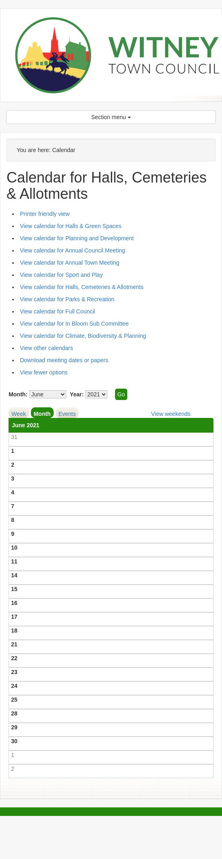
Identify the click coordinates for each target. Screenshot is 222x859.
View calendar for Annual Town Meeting (70, 262)
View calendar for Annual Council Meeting (72, 250)
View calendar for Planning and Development (77, 238)
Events (67, 414)
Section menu (111, 117)
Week (18, 414)
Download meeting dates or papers (64, 360)
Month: (18, 394)
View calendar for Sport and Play (61, 275)
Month (42, 414)
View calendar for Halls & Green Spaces (71, 226)
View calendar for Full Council (57, 311)
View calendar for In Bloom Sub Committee (74, 323)
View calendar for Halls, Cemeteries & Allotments (82, 287)
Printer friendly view (45, 214)
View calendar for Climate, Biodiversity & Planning (83, 336)
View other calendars (46, 348)
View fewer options (43, 372)
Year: (77, 394)
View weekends (170, 414)
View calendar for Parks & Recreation (67, 299)
